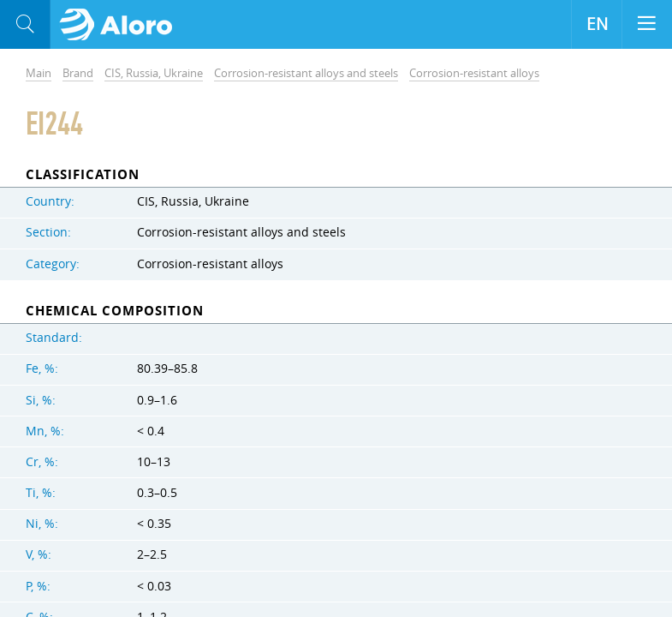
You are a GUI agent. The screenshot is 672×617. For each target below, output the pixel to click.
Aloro (121, 25)
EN (597, 24)
